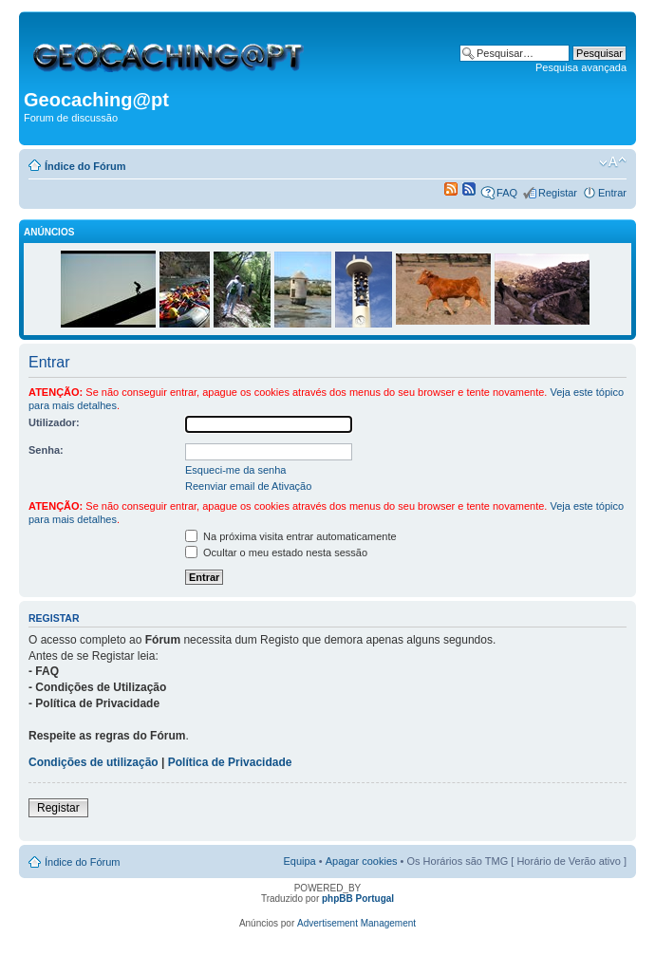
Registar (557, 192)
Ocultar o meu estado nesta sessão (276, 552)
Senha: (46, 450)
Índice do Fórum (85, 166)
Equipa (299, 861)
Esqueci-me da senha (235, 470)
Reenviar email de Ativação (248, 486)
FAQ (506, 192)
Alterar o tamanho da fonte (613, 162)
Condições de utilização (93, 762)
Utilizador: (54, 422)
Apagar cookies (362, 861)
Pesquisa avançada (581, 67)
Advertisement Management (356, 923)
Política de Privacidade (230, 762)
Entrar (612, 192)
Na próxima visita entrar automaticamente (291, 536)
